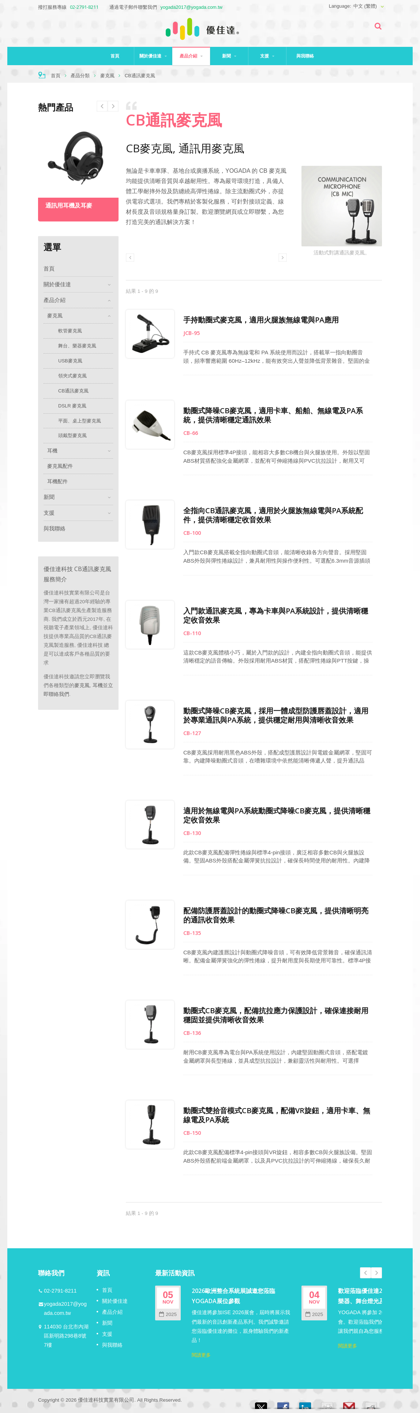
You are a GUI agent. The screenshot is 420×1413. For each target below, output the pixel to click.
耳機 (52, 451)
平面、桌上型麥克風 (79, 421)
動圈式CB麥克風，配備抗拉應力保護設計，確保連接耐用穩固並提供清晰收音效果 (277, 1015)
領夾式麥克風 (72, 376)
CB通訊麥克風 (73, 391)
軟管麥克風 (70, 330)
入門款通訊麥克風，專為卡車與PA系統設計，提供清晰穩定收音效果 (277, 615)
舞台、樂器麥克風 (77, 345)
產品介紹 (191, 56)
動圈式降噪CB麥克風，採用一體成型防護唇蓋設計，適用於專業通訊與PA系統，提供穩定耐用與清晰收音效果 (277, 715)
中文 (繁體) (365, 6)
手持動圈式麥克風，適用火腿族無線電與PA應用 (263, 320)
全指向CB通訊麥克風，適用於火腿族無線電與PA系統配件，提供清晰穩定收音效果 (275, 515)
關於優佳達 (153, 56)
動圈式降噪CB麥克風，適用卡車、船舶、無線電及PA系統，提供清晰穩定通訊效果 (275, 415)
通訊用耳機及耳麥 (68, 205)
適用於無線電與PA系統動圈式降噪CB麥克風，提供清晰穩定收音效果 (278, 815)
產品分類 (80, 75)
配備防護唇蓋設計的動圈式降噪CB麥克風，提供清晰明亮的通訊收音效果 (277, 915)
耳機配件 (57, 481)
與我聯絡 (305, 56)
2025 (168, 1314)
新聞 (229, 56)
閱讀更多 (201, 1355)
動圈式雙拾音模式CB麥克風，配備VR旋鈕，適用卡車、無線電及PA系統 (278, 1115)
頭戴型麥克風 (72, 435)
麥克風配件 (60, 466)
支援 (267, 56)
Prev (113, 106)
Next (102, 106)
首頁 (115, 56)
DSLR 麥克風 (72, 406)
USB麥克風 (70, 360)
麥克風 (107, 75)
